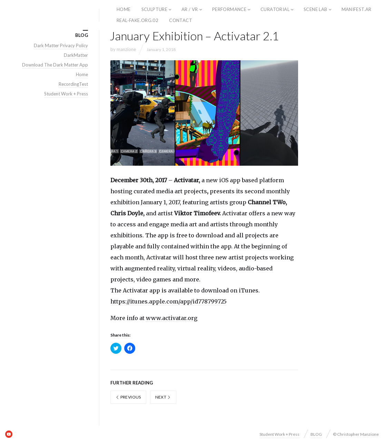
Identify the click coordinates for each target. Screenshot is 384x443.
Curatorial (274, 9)
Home (82, 74)
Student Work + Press (66, 93)
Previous (128, 397)
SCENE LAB (315, 9)
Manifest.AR (357, 9)
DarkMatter (76, 55)
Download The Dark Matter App (55, 65)
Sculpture (154, 9)
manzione (126, 49)
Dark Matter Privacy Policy (61, 45)
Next (163, 397)
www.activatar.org (171, 318)
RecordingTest (73, 84)
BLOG (316, 434)
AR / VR (189, 9)
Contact (180, 20)
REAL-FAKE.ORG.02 (137, 20)
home (124, 9)
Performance (229, 9)
